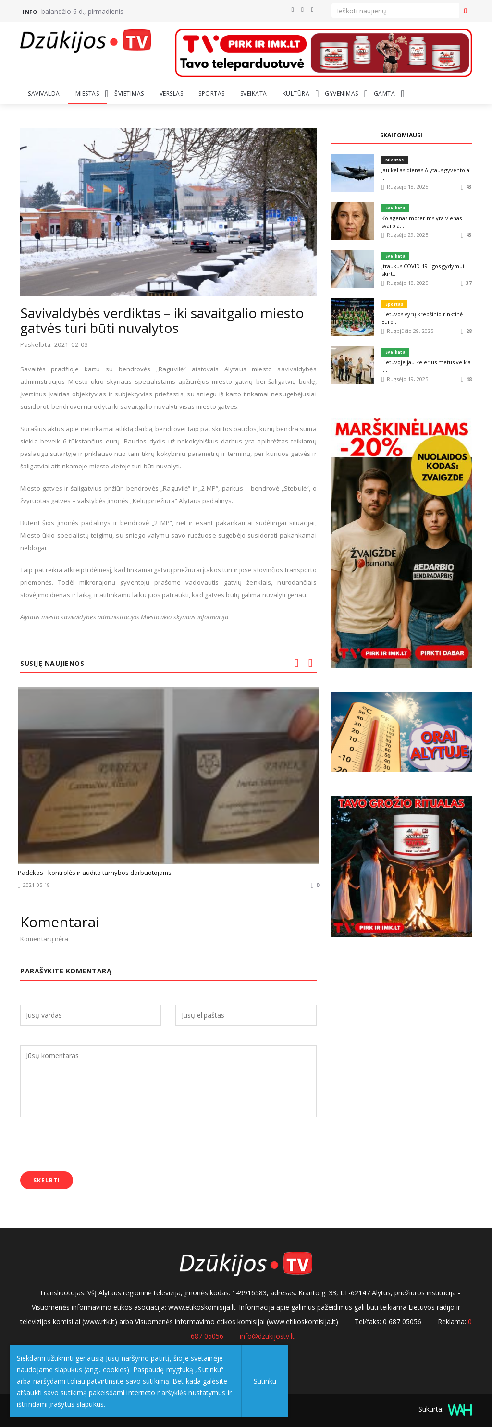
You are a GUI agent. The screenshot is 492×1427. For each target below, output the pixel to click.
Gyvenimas (341, 93)
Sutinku (265, 1381)
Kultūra (296, 93)
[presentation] (93, 1145)
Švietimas (129, 93)
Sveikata (253, 93)
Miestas (87, 93)
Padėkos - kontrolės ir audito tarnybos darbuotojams (95, 872)
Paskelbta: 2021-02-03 (55, 345)
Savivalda (44, 93)
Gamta (384, 93)
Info (30, 11)
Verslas (172, 93)
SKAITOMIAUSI (401, 135)
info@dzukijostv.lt (267, 1336)
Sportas (211, 93)
